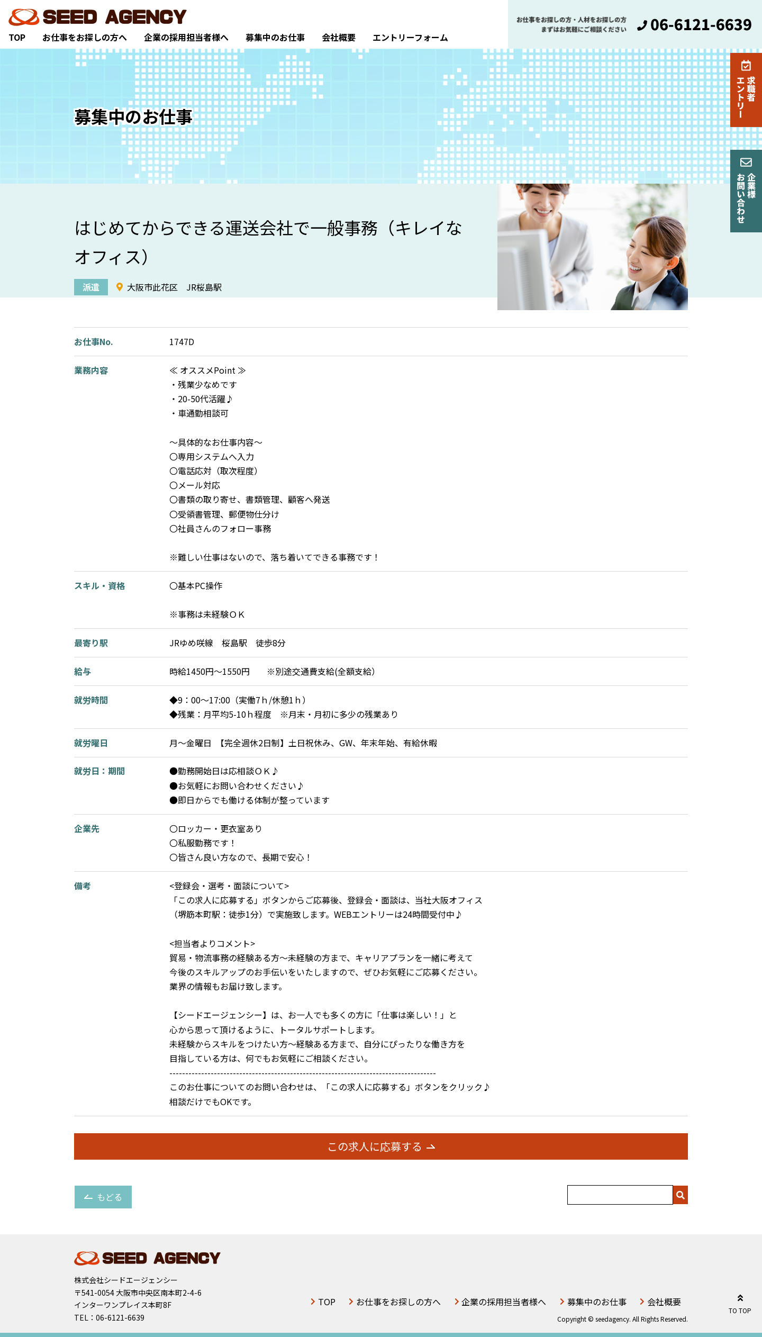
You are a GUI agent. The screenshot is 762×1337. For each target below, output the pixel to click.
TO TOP (740, 1302)
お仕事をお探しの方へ (84, 37)
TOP (16, 37)
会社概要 (339, 37)
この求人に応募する (374, 1146)
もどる (109, 1196)
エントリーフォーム (410, 37)
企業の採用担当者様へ (186, 37)
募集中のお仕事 (275, 37)
